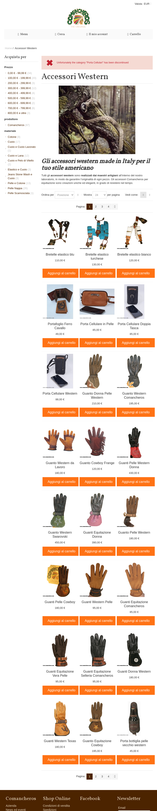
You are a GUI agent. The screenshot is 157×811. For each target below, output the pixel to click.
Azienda (11, 805)
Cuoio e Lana (18, 155)
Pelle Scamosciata (21, 193)
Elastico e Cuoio (19, 169)
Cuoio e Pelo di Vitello (21, 162)
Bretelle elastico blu (60, 254)
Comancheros (19, 125)
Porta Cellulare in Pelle (97, 324)
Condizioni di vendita (56, 805)
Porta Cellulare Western (60, 393)
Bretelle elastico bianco (134, 254)
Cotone (14, 136)
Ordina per (47, 194)
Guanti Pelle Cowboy (60, 602)
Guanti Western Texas (60, 741)
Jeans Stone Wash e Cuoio (20, 176)
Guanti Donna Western (134, 671)
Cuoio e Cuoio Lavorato (22, 148)
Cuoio (14, 141)
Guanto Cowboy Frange (97, 463)
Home (8, 48)
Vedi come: (131, 194)
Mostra (88, 194)
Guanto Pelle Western (134, 532)
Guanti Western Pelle (97, 602)
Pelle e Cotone (19, 183)
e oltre (19, 113)
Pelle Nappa (18, 188)
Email (122, 807)
